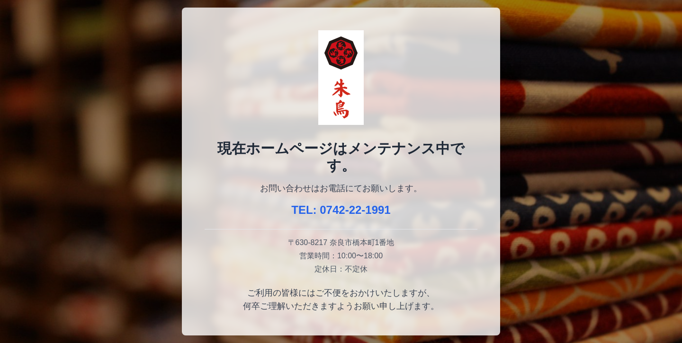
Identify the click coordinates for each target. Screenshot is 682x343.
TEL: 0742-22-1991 (340, 209)
